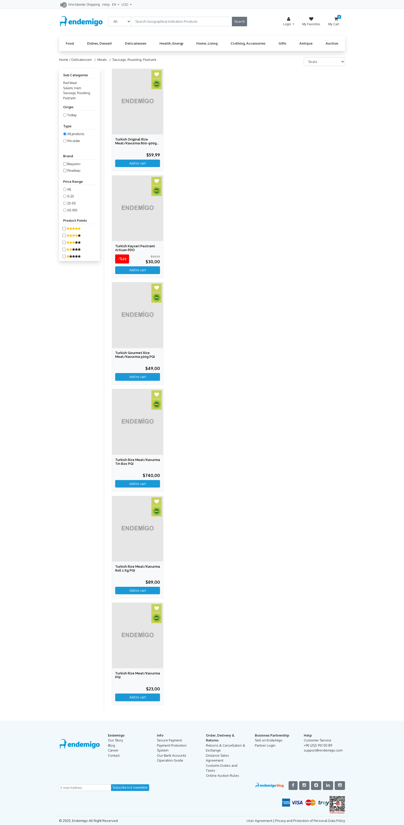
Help (106, 4)
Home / (65, 59)
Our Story (115, 740)
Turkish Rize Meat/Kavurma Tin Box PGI (137, 461)
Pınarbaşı (73, 170)
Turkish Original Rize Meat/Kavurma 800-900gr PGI (136, 143)
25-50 (71, 203)
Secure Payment (169, 740)
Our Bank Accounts (171, 755)
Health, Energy (171, 43)
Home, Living (206, 43)
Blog (111, 745)
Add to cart (137, 270)
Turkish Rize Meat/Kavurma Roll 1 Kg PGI (135, 570)
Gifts (282, 43)
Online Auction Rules (222, 775)
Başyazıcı (73, 164)
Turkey (72, 115)
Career (113, 750)
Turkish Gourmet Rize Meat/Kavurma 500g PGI (135, 355)
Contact (114, 755)
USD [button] (125, 4)
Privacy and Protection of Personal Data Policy (310, 820)
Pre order (73, 141)
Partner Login (265, 745)
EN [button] (114, 4)
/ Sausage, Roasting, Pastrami (132, 59)
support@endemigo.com (323, 750)
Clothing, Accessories (248, 43)
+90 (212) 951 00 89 (318, 745)
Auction (332, 43)
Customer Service (317, 740)
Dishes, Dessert (99, 43)
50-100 (72, 210)
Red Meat (70, 83)
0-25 (70, 196)
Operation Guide (170, 760)
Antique (306, 43)
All (69, 189)
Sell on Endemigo (268, 740)
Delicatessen (135, 43)
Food (70, 43)
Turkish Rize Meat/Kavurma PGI (131, 675)
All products (75, 134)
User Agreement (259, 820)
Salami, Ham (72, 88)
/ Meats (100, 59)
